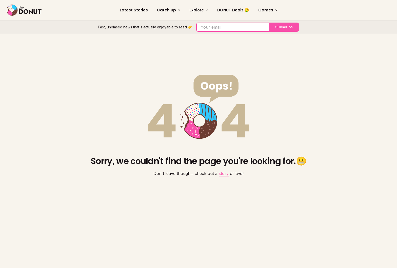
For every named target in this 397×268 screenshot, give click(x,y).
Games (267, 10)
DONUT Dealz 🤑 (233, 10)
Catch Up (168, 10)
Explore (198, 10)
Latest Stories (134, 10)
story (224, 173)
